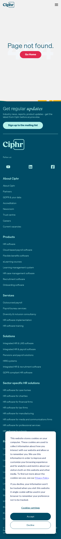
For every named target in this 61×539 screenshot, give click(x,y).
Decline (30, 525)
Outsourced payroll (12, 302)
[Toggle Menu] (55, 5)
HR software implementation (17, 319)
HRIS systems (10, 360)
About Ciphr (9, 185)
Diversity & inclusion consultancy (19, 314)
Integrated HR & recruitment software (22, 366)
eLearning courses (12, 261)
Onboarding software (13, 284)
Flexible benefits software (16, 255)
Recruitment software (14, 279)
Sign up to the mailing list (23, 125)
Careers (7, 220)
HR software (9, 243)
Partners (7, 191)
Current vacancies (12, 226)
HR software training (13, 325)
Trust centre (9, 214)
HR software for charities (15, 395)
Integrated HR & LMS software (18, 343)
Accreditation (9, 203)
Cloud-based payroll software (17, 249)
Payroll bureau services (14, 308)
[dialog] (30, 482)
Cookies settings (30, 507)
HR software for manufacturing (18, 413)
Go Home (30, 54)
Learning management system (18, 267)
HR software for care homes (17, 390)
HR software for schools (15, 430)
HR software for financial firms (18, 401)
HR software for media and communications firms (27, 419)
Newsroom (8, 208)
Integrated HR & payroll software (19, 349)
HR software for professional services (21, 425)
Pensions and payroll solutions (18, 355)
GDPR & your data (12, 197)
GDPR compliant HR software (17, 372)
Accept (30, 516)
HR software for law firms (15, 407)
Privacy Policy (42, 477)
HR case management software (18, 273)
